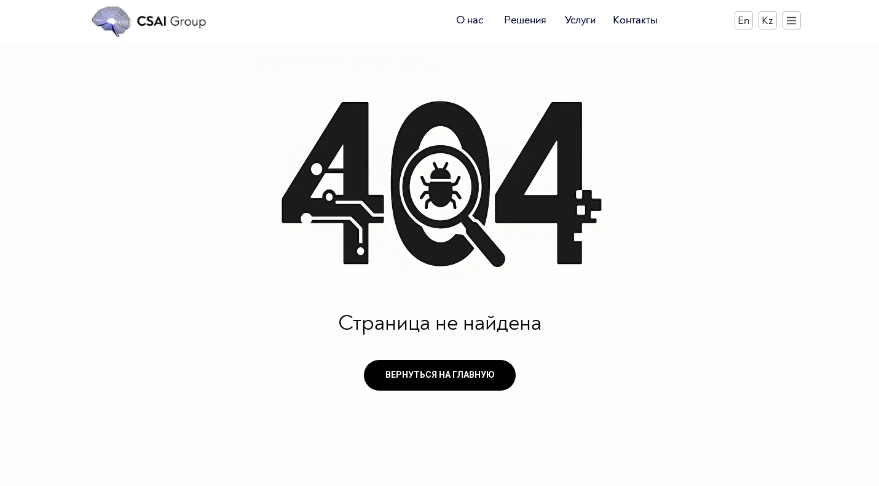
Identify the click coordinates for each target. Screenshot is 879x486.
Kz (767, 21)
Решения (525, 20)
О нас (469, 20)
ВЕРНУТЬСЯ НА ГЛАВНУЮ (440, 375)
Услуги (580, 20)
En (743, 21)
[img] (150, 21)
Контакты (635, 20)
